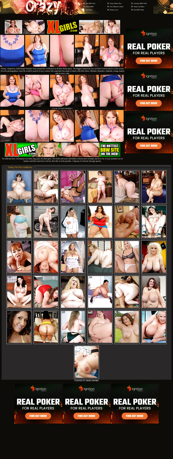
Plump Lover (114, 10)
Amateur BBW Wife (140, 3)
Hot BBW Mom (139, 10)
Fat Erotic (89, 10)
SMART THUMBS (92, 380)
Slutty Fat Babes (139, 6)
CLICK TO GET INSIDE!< (62, 108)
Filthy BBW (90, 6)
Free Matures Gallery (117, 6)
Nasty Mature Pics (116, 3)
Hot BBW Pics (90, 3)
